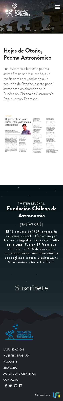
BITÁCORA (10, 368)
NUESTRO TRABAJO (16, 356)
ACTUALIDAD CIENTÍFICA (19, 374)
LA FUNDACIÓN (13, 350)
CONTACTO (10, 380)
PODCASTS (10, 362)
